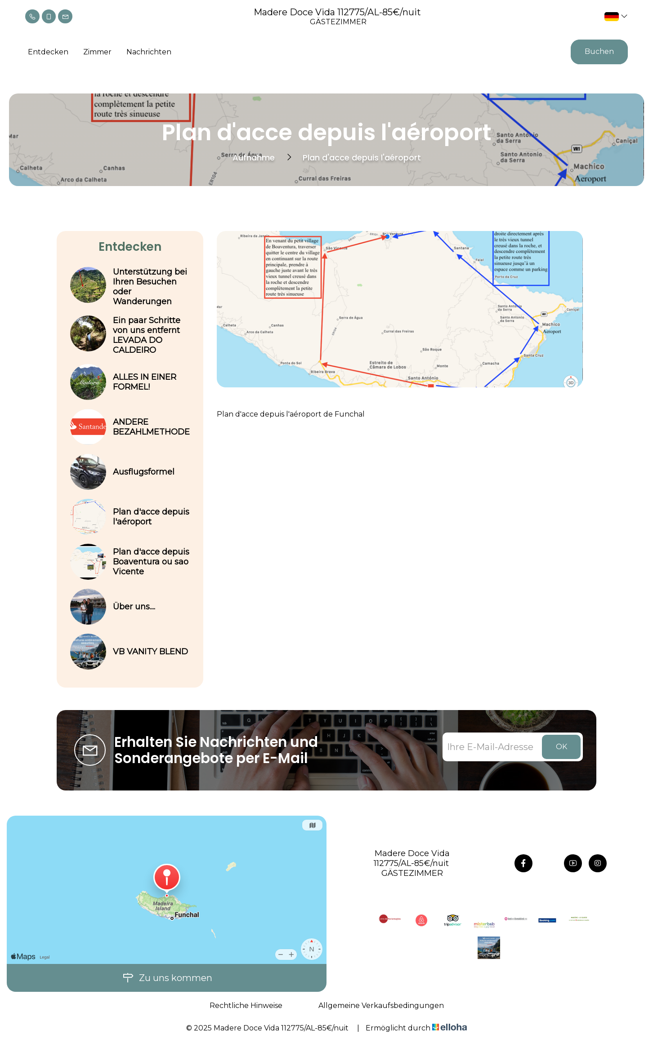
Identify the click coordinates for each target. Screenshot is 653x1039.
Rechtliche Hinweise (246, 1005)
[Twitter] (548, 863)
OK (561, 746)
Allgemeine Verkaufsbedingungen (381, 1005)
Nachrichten (148, 52)
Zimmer (97, 52)
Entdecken (48, 52)
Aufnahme (254, 157)
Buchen (599, 51)
